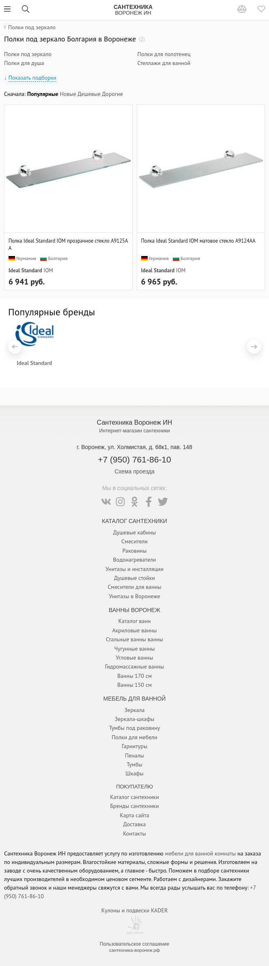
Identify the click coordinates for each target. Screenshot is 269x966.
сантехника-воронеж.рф (134, 950)
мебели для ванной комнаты (200, 853)
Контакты (134, 833)
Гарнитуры (134, 746)
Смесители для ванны (134, 586)
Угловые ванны (134, 657)
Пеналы (134, 755)
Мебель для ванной (134, 698)
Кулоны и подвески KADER (134, 910)
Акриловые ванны (134, 630)
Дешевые (89, 94)
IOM (48, 270)
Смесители (134, 541)
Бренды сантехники (134, 806)
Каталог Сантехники (134, 521)
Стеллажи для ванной (164, 63)
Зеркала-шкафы (135, 719)
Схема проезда (134, 471)
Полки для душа (24, 63)
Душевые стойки (134, 578)
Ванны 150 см (134, 684)
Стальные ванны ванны (134, 639)
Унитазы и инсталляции (134, 569)
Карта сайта (134, 815)
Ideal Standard (25, 270)
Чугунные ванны (134, 648)
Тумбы (134, 764)
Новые (68, 94)
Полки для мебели (134, 737)
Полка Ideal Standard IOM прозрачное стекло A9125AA (68, 244)
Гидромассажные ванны (134, 666)
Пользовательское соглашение (134, 944)
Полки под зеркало (28, 54)
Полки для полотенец (164, 54)
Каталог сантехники (134, 797)
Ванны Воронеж (134, 610)
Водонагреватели (134, 559)
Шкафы (134, 773)
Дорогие (112, 94)
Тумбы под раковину (134, 728)
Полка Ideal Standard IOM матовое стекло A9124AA (198, 240)
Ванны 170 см (134, 675)
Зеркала (135, 710)
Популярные (42, 94)
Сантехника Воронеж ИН (134, 422)
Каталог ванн (134, 621)
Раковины (135, 550)
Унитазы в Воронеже (134, 596)
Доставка (134, 824)
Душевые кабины (134, 532)
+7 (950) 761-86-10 (134, 459)
